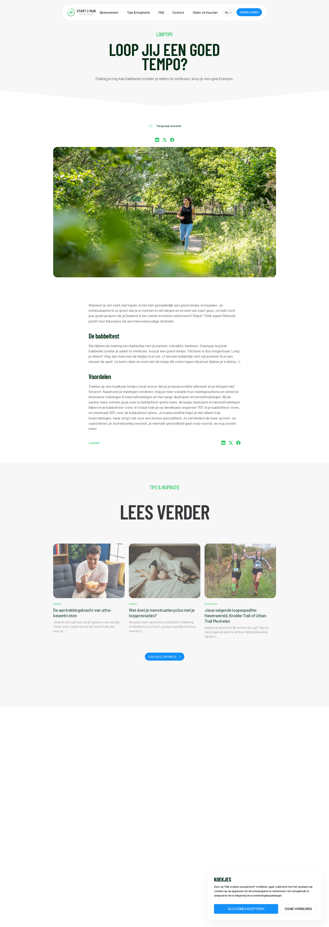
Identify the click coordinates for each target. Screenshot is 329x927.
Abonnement (109, 12)
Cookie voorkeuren (298, 909)
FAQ (161, 12)
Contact (178, 12)
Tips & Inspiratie (138, 12)
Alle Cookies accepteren (246, 909)
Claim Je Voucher (205, 12)
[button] (228, 12)
